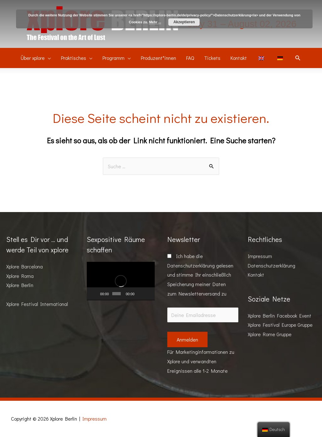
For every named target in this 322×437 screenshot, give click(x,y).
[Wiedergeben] (95, 293)
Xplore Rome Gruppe (269, 334)
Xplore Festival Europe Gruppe (280, 324)
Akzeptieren (184, 22)
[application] (121, 281)
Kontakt (256, 274)
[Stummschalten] (140, 293)
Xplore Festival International (37, 304)
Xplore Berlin (19, 285)
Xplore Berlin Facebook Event (279, 315)
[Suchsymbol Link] (298, 58)
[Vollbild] (148, 293)
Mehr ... (155, 22)
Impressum (260, 256)
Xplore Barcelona (24, 266)
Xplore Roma (20, 276)
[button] (120, 281)
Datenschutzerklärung (191, 265)
